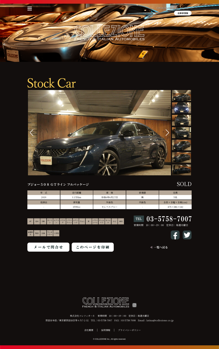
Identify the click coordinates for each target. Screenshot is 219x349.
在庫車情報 (182, 13)
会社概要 (88, 330)
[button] (167, 132)
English (184, 8)
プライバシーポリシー (129, 330)
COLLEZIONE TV (165, 8)
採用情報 (105, 330)
